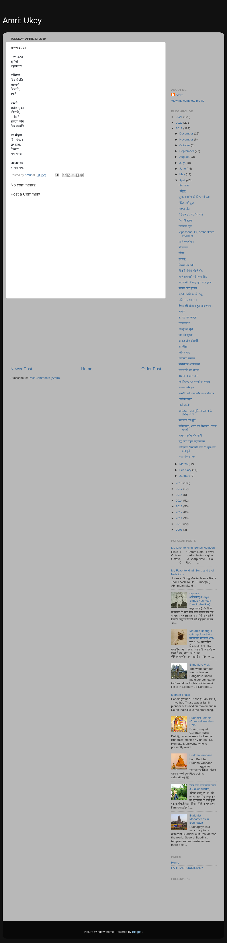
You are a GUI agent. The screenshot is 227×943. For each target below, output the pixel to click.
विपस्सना (183, 247)
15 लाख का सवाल (188, 376)
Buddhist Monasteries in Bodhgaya (199, 819)
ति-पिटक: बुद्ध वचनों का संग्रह (195, 381)
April (182, 180)
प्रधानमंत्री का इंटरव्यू (190, 294)
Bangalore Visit (199, 664)
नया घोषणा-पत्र (187, 456)
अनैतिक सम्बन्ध (187, 358)
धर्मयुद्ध (182, 191)
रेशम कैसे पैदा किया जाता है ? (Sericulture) (202, 787)
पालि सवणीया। (187, 241)
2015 (179, 494)
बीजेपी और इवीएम (188, 288)
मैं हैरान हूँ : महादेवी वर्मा (191, 214)
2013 (179, 506)
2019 (179, 128)
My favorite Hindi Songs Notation (193, 547)
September (187, 151)
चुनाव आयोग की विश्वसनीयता (194, 197)
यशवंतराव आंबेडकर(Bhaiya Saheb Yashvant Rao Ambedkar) (200, 599)
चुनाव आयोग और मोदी (190, 435)
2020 (179, 122)
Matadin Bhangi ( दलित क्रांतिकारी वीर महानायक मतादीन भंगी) (201, 634)
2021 (179, 117)
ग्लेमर (181, 253)
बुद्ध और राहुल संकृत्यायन (192, 441)
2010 (179, 524)
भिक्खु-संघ (184, 208)
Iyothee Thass (180, 694)
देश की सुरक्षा (185, 220)
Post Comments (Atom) (44, 378)
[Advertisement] (86, 332)
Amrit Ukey (22, 20)
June (183, 168)
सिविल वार (184, 352)
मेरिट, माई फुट (186, 203)
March (183, 464)
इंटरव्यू (182, 259)
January (185, 475)
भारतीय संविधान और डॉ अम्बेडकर (196, 393)
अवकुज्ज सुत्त (186, 329)
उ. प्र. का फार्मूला (188, 317)
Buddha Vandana (200, 755)
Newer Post (21, 368)
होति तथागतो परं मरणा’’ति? (193, 276)
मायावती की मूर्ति (187, 420)
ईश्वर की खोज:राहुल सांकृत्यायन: (196, 305)
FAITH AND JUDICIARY (187, 868)
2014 (179, 500)
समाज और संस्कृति (189, 340)
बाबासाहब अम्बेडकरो (189, 364)
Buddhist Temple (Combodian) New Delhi (201, 721)
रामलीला (183, 346)
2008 (179, 529)
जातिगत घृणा (185, 226)
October (185, 145)
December (186, 133)
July (182, 162)
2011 (179, 518)
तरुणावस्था (184, 323)
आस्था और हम (186, 387)
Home (86, 368)
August (184, 156)
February (185, 470)
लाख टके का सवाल (189, 370)
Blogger (137, 931)
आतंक (182, 311)
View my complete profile (187, 100)
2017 (179, 488)
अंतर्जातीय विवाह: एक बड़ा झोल (195, 282)
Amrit (179, 94)
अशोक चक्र (185, 399)
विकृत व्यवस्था (186, 265)
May (182, 174)
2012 (179, 512)
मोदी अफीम (184, 405)
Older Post (151, 368)
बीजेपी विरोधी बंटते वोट (191, 270)
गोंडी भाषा (184, 185)
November (186, 139)
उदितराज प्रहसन (188, 300)
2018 (179, 483)
